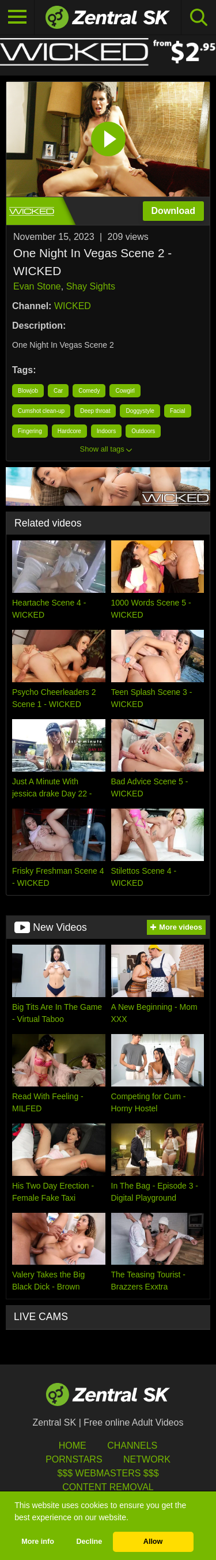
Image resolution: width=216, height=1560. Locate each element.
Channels (132, 1445)
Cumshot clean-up (41, 411)
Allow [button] (153, 1542)
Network (146, 1459)
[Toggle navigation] (17, 17)
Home (72, 1445)
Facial (177, 411)
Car (58, 391)
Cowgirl (124, 391)
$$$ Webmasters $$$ (107, 1473)
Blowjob (28, 391)
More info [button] (37, 1542)
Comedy (89, 391)
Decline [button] (89, 1542)
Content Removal (108, 1487)
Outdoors (143, 431)
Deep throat (95, 411)
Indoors (106, 431)
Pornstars (74, 1459)
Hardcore (69, 431)
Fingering (30, 431)
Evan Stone (37, 286)
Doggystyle (140, 411)
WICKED (72, 306)
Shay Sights (90, 286)
